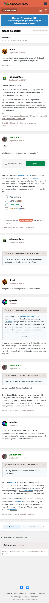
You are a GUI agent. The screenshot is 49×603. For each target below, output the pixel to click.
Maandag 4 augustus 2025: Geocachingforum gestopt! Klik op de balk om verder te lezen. (24, 20)
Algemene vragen (20, 40)
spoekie (34, 375)
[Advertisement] (24, 571)
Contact (32, 594)
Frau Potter (35, 253)
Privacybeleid (20, 594)
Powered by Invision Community (24, 599)
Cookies (41, 594)
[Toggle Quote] (6, 253)
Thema (8, 594)
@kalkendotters (26, 220)
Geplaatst (17, 53)
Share (12, 527)
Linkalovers (35, 310)
